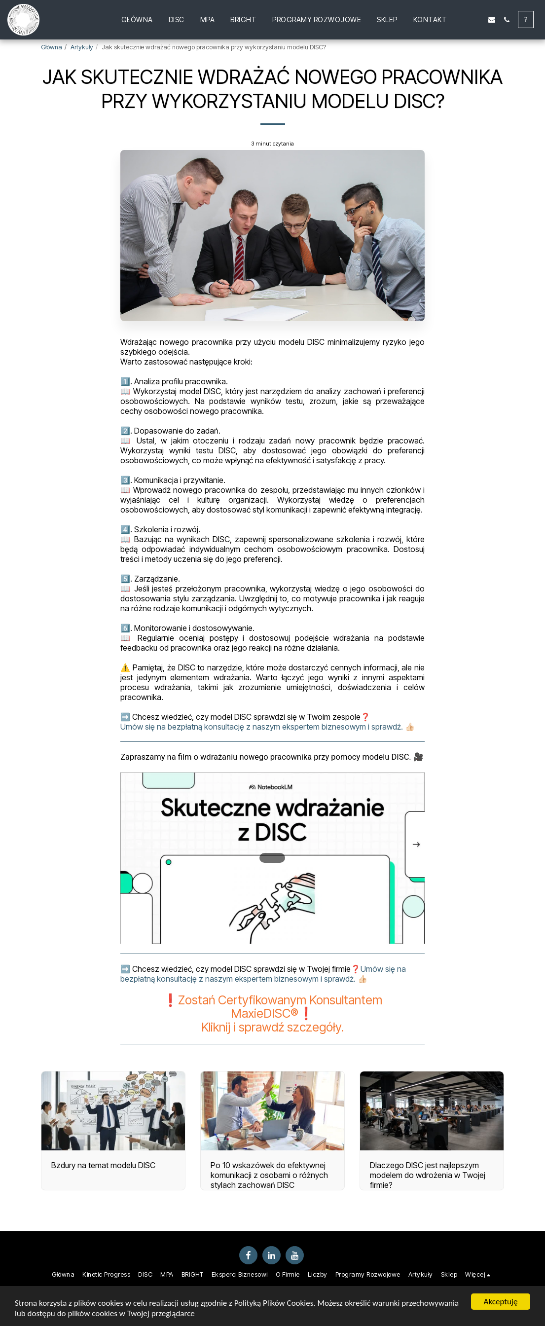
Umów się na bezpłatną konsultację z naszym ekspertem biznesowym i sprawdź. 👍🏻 (267, 727)
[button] (462, 19)
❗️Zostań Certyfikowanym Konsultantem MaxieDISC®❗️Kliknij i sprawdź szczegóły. (272, 1013)
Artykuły (82, 47)
